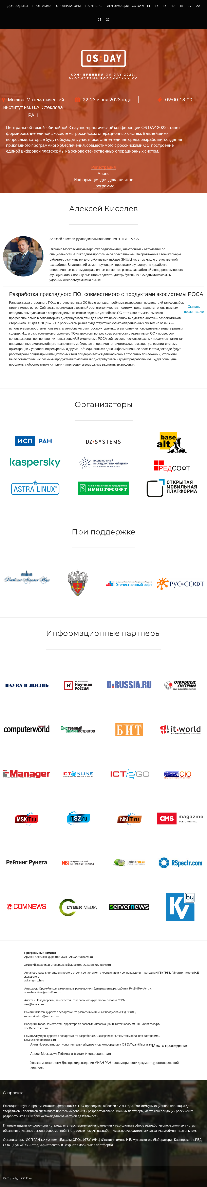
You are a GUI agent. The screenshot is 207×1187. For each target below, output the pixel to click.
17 (173, 5)
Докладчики (17, 5)
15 (156, 5)
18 (181, 5)
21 (99, 19)
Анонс (104, 173)
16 (165, 5)
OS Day (26, 1178)
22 (108, 19)
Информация (118, 5)
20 (198, 5)
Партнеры (93, 5)
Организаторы (68, 5)
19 (189, 5)
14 (148, 5)
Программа (41, 5)
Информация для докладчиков (103, 179)
